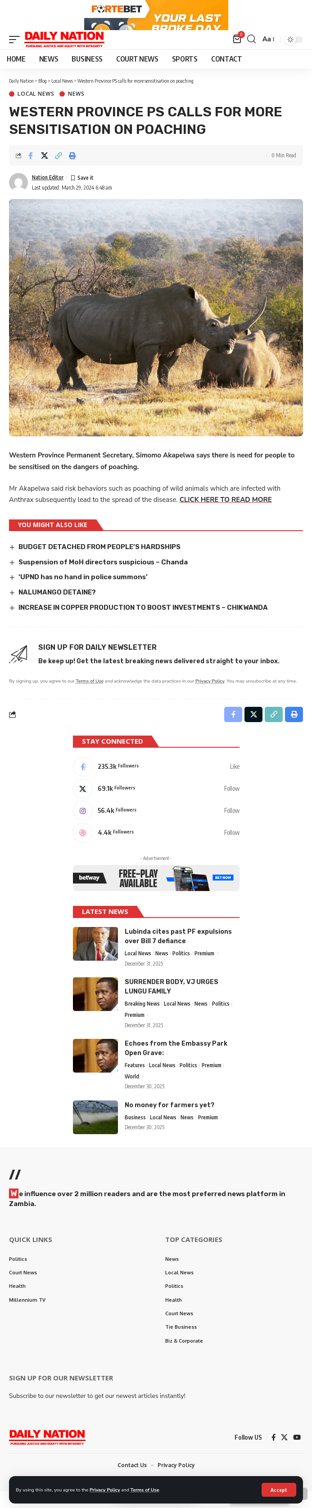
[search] (251, 56)
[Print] (72, 172)
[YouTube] (297, 1453)
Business (135, 1133)
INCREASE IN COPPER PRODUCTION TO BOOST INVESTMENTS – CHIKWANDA (143, 624)
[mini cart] (238, 56)
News (76, 110)
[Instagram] (156, 827)
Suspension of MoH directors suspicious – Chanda (103, 578)
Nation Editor (47, 194)
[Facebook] (156, 783)
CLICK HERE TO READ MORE (226, 516)
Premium (204, 969)
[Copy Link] (58, 172)
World (132, 1092)
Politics (181, 969)
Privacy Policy (105, 1489)
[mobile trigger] (16, 55)
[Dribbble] (156, 849)
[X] (156, 805)
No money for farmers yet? (169, 1121)
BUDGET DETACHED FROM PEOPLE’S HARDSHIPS (100, 563)
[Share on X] (44, 172)
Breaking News (142, 1020)
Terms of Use (145, 1489)
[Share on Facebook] (30, 172)
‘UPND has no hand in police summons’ (83, 594)
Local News (36, 110)
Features (135, 1081)
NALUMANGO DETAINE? (57, 609)
